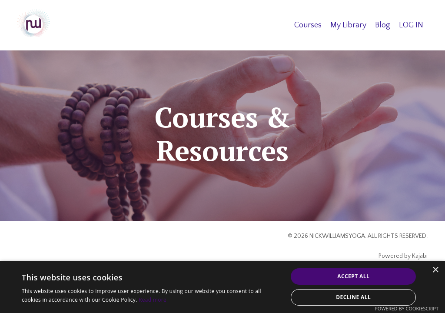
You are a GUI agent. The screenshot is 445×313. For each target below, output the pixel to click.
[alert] (222, 287)
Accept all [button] (353, 276)
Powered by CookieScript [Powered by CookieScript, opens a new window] (406, 308)
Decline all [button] (353, 297)
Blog (382, 25)
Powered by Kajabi (403, 256)
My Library (348, 25)
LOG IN (411, 25)
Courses (308, 25)
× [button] (435, 270)
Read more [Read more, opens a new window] (152, 299)
